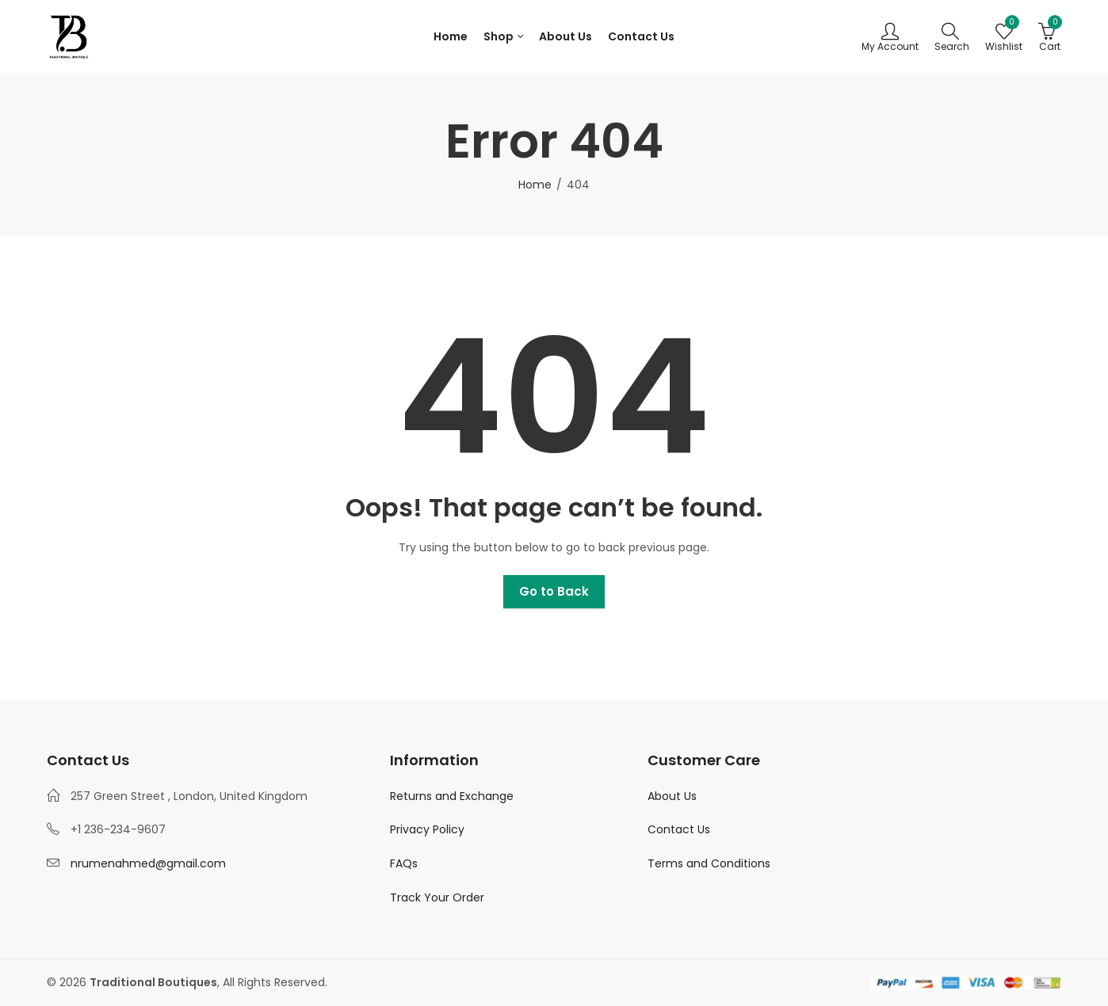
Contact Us (679, 829)
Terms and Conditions (709, 863)
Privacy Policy (427, 829)
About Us (672, 796)
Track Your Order (437, 897)
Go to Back (554, 591)
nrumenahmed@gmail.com (148, 863)
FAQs (404, 863)
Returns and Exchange (452, 796)
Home (535, 184)
